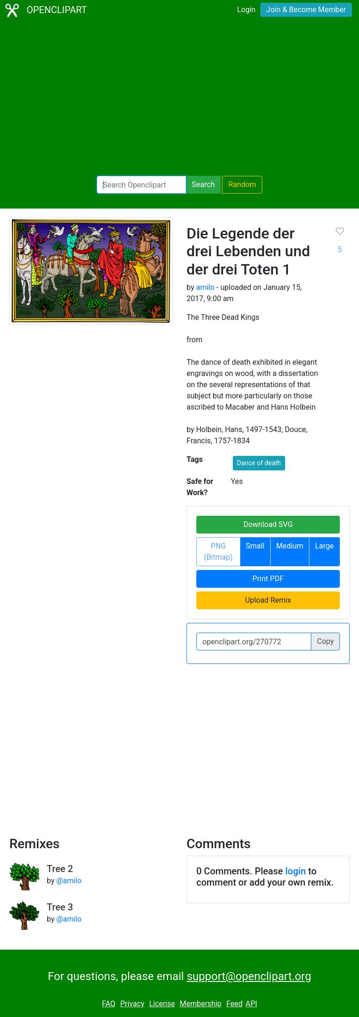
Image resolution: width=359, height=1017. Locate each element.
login (295, 871)
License (162, 1003)
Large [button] (324, 545)
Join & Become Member (306, 9)
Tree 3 (60, 907)
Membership (200, 1003)
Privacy (132, 1003)
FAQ (108, 1003)
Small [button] (255, 545)
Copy (325, 641)
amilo (205, 287)
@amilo (68, 880)
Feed (234, 1003)
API (251, 1003)
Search (203, 184)
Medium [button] (289, 545)
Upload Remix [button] (268, 600)
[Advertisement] (179, 98)
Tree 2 (60, 868)
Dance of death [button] (259, 463)
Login (246, 9)
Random (242, 184)
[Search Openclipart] (141, 185)
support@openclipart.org (249, 976)
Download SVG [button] (268, 524)
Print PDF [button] (268, 578)
